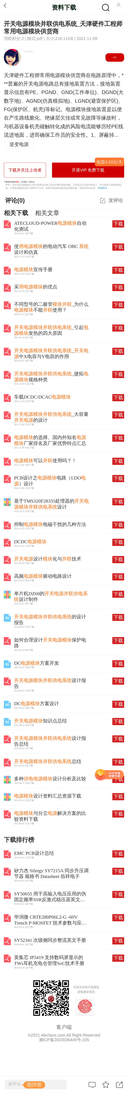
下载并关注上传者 (25, 170)
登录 (17, 182)
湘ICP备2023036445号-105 (64, 1040)
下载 (118, 223)
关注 (115, 57)
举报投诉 (102, 188)
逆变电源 (19, 144)
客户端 (64, 1027)
